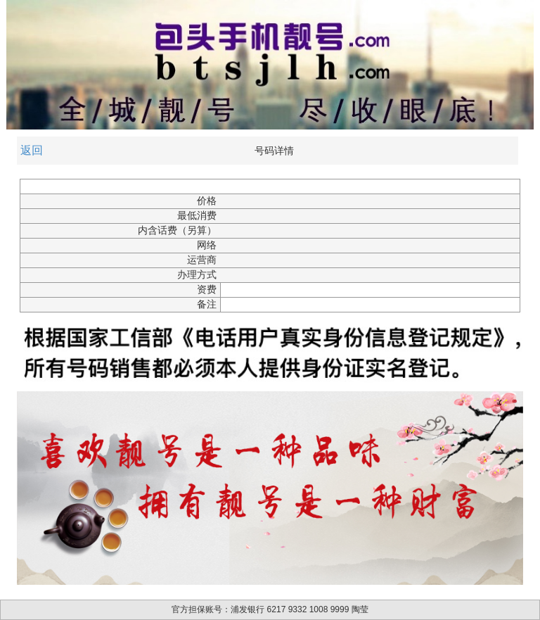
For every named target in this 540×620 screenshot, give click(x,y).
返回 (31, 150)
